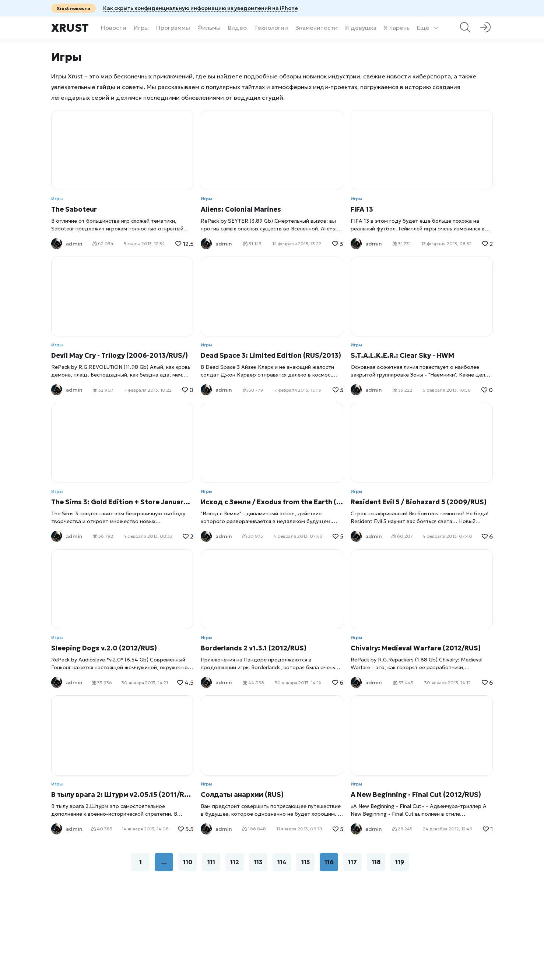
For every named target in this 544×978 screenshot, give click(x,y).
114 (282, 862)
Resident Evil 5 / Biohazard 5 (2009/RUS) (419, 502)
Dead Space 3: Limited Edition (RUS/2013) (271, 355)
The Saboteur (74, 209)
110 (187, 862)
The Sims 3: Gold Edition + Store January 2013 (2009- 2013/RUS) (122, 502)
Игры (141, 27)
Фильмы (209, 27)
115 (305, 862)
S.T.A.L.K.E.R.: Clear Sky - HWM (402, 355)
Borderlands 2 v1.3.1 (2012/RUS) (253, 648)
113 (258, 862)
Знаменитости (316, 27)
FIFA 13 (362, 209)
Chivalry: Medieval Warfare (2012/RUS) (416, 648)
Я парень (397, 27)
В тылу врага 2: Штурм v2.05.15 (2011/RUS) (122, 794)
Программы (173, 27)
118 (376, 862)
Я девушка (360, 27)
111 (211, 862)
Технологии (271, 27)
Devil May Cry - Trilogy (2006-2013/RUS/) (119, 355)
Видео (237, 27)
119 (399, 862)
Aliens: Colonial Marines (241, 209)
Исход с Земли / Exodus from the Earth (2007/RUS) (272, 502)
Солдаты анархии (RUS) (242, 794)
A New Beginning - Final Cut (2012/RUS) (416, 794)
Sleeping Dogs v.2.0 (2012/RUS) (104, 648)
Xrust (70, 28)
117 (352, 862)
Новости (113, 27)
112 (234, 862)
